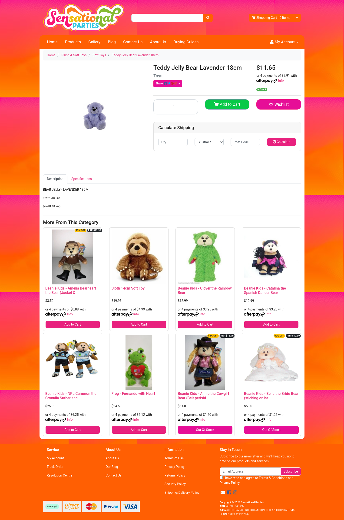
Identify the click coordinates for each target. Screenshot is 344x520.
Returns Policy (175, 475)
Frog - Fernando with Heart (133, 393)
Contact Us (132, 42)
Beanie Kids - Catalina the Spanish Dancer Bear (265, 290)
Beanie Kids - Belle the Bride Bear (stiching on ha (271, 395)
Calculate (281, 142)
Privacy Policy (175, 467)
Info (281, 80)
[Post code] (245, 142)
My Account (55, 458)
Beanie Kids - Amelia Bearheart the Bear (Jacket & (70, 290)
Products (73, 42)
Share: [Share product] (166, 83)
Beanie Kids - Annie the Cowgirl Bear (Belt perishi (203, 395)
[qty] (173, 142)
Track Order (55, 467)
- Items (271, 17)
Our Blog (112, 467)
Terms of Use (174, 458)
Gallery (94, 42)
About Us (158, 42)
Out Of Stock (205, 430)
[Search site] (208, 18)
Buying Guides (186, 42)
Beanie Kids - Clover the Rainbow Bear (205, 290)
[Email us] (223, 492)
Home (52, 42)
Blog (112, 42)
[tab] (55, 178)
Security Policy (175, 484)
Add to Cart (227, 104)
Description (55, 179)
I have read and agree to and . (256, 480)
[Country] (209, 142)
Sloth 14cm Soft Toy (128, 288)
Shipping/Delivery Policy (182, 492)
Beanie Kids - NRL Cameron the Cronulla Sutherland (70, 395)
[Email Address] (250, 471)
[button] (284, 42)
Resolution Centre (59, 475)
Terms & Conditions (273, 478)
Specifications (81, 179)
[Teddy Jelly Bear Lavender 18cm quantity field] (175, 106)
